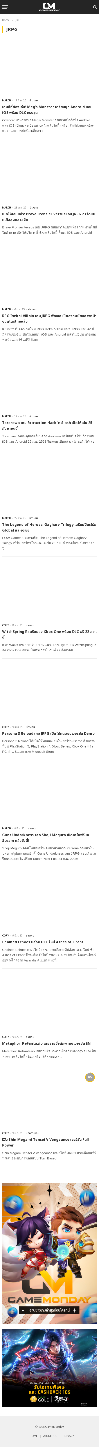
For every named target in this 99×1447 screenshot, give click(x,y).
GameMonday (54, 1427)
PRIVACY (68, 1436)
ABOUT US (50, 1436)
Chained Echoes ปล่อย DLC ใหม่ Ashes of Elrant (43, 942)
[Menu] (5, 7)
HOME (34, 1436)
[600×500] (49, 1368)
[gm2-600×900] (49, 1254)
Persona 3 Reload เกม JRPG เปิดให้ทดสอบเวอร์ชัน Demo (48, 733)
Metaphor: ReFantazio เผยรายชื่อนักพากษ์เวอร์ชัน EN (46, 1043)
